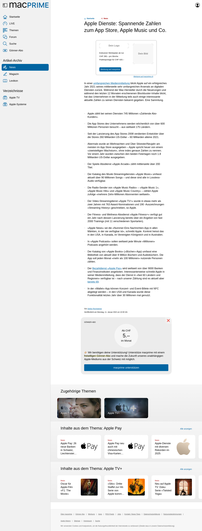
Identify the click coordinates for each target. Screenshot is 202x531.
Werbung (91, 514)
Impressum (87, 521)
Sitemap (77, 521)
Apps (100, 514)
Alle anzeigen (186, 429)
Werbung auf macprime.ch (143, 77)
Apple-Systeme (14, 104)
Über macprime (66, 514)
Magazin (11, 74)
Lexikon (10, 81)
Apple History (66, 521)
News (9, 67)
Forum (10, 37)
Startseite (11, 17)
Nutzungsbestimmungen (172, 514)
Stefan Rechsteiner (95, 309)
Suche (9, 44)
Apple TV (11, 97)
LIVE (9, 23)
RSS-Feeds (109, 514)
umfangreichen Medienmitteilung (111, 83)
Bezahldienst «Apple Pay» (107, 268)
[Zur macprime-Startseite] (29, 5)
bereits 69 (93, 281)
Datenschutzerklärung (152, 514)
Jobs (119, 514)
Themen (11, 30)
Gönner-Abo (13, 50)
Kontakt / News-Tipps (132, 514)
